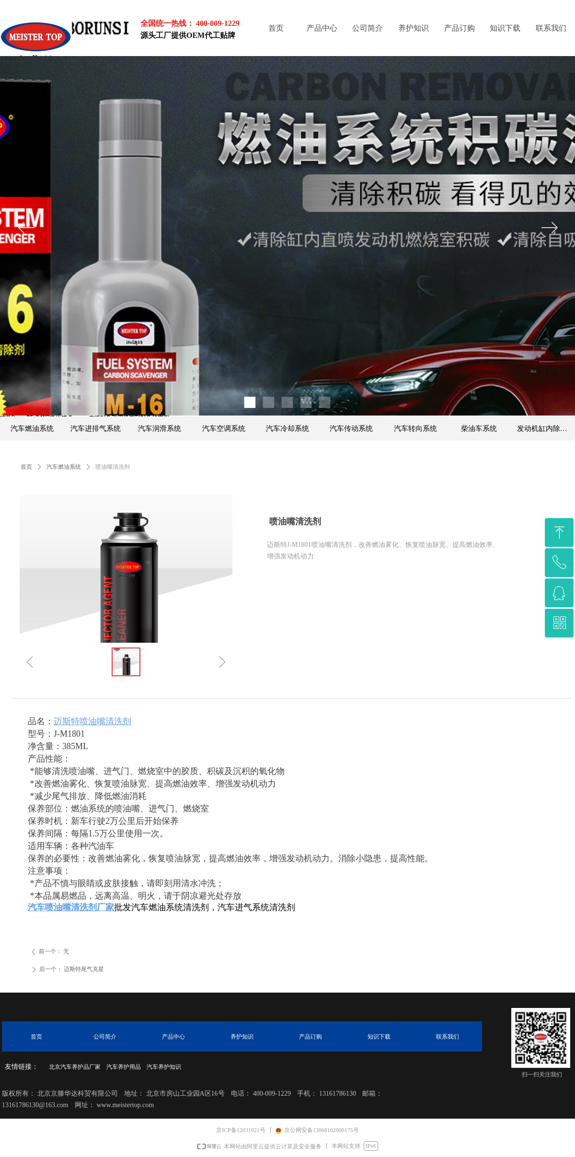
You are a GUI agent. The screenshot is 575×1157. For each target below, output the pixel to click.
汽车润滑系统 (159, 428)
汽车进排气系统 (95, 428)
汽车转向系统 (415, 428)
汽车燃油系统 (63, 466)
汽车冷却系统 (287, 428)
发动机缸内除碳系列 (546, 428)
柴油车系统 (479, 428)
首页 (26, 466)
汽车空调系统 (223, 428)
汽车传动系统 (351, 428)
